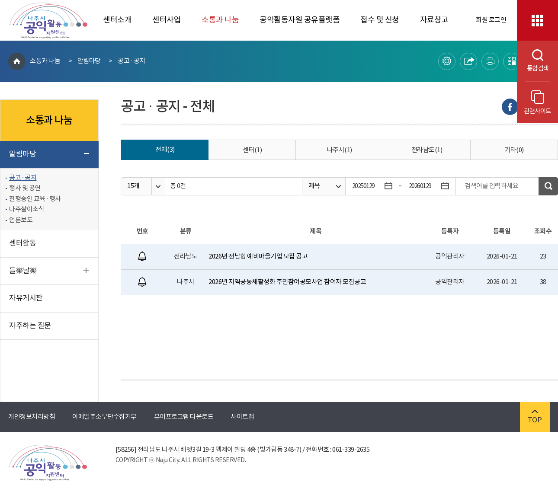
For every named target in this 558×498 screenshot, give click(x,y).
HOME (17, 61)
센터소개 (117, 20)
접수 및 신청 (379, 20)
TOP (535, 417)
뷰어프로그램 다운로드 (184, 417)
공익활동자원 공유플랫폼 (300, 20)
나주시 (339, 150)
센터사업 (166, 20)
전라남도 (427, 150)
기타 (514, 150)
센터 (252, 150)
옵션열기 (158, 186)
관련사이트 (537, 102)
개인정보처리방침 (31, 417)
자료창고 (434, 20)
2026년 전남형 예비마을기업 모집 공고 (258, 256)
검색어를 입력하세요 (491, 186)
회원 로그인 (491, 20)
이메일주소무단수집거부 (104, 417)
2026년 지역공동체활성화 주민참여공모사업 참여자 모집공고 (287, 282)
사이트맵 (242, 417)
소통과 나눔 (220, 20)
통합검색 (532, 60)
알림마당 (89, 61)
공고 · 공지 (131, 61)
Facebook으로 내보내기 (510, 107)
